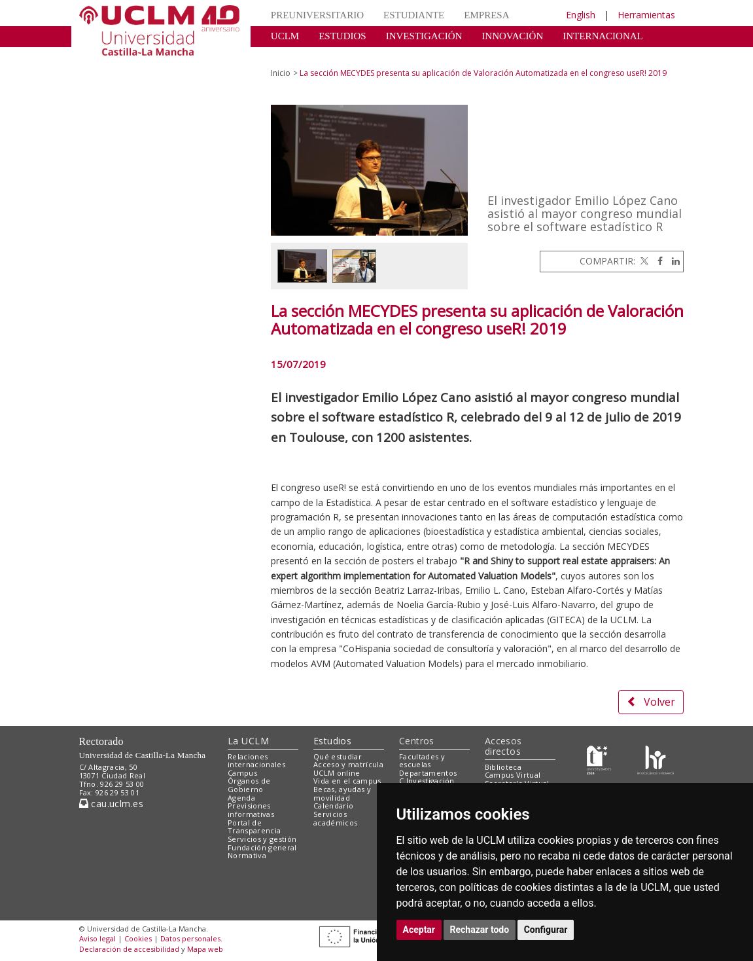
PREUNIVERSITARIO (317, 15)
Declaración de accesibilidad (129, 949)
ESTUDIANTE (413, 15)
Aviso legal (97, 938)
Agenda (241, 798)
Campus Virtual (513, 775)
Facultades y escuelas (422, 761)
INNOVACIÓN (512, 36)
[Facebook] (657, 261)
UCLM (285, 36)
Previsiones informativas (251, 810)
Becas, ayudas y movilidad (342, 793)
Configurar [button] (546, 929)
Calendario (333, 805)
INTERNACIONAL (602, 36)
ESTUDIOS (342, 36)
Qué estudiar (337, 756)
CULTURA (293, 55)
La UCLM (248, 740)
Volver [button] (651, 702)
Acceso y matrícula (348, 764)
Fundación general (262, 847)
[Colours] (655, 759)
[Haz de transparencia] (599, 759)
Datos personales (190, 938)
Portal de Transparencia (254, 827)
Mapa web (205, 949)
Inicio (280, 73)
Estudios (332, 740)
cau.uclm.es (111, 803)
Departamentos (428, 773)
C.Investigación (427, 781)
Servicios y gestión (262, 839)
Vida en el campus (347, 781)
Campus (242, 773)
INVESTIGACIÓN (424, 36)
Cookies (138, 938)
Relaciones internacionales (256, 761)
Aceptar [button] (419, 929)
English (580, 15)
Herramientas (646, 15)
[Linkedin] (672, 261)
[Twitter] (643, 261)
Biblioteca (503, 767)
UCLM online (336, 773)
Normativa (247, 855)
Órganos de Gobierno (249, 785)
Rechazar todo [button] (480, 929)
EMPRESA (486, 15)
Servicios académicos (335, 818)
